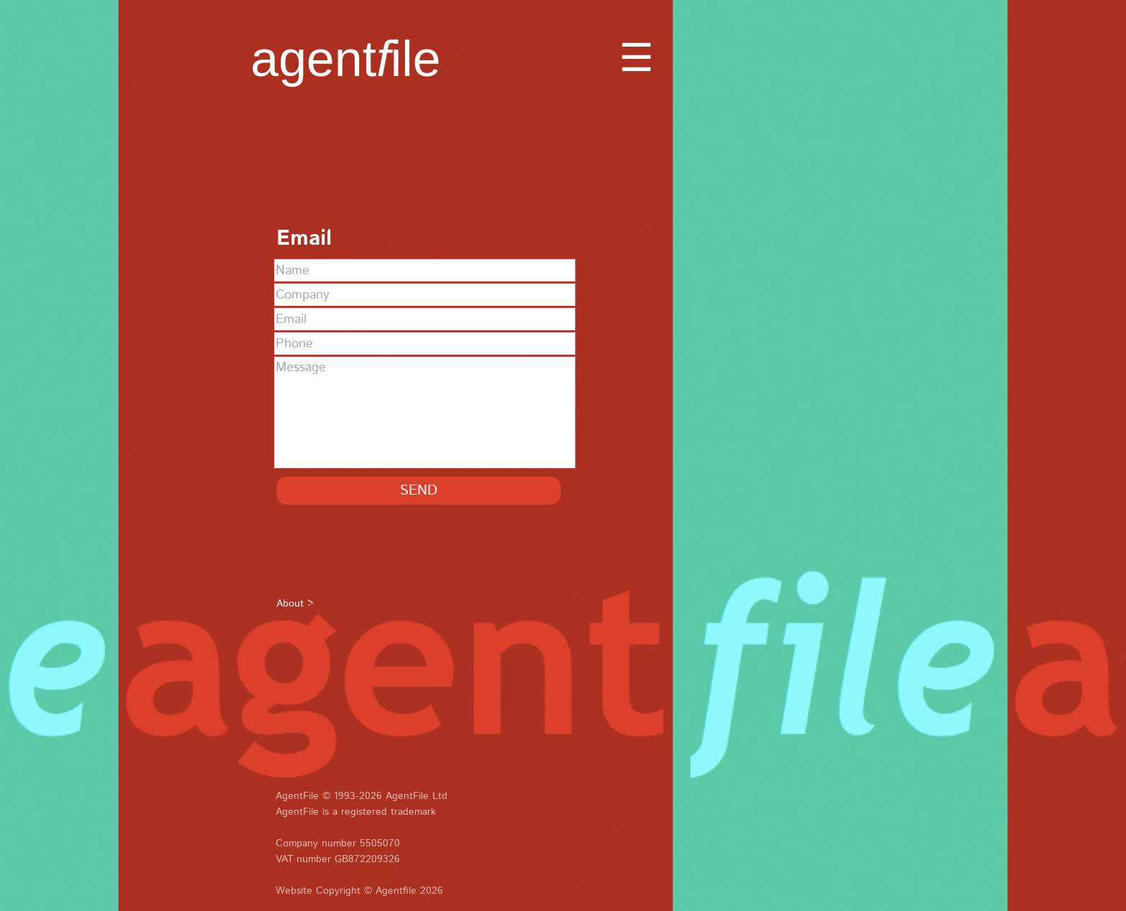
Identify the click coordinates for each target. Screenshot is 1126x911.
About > (295, 604)
